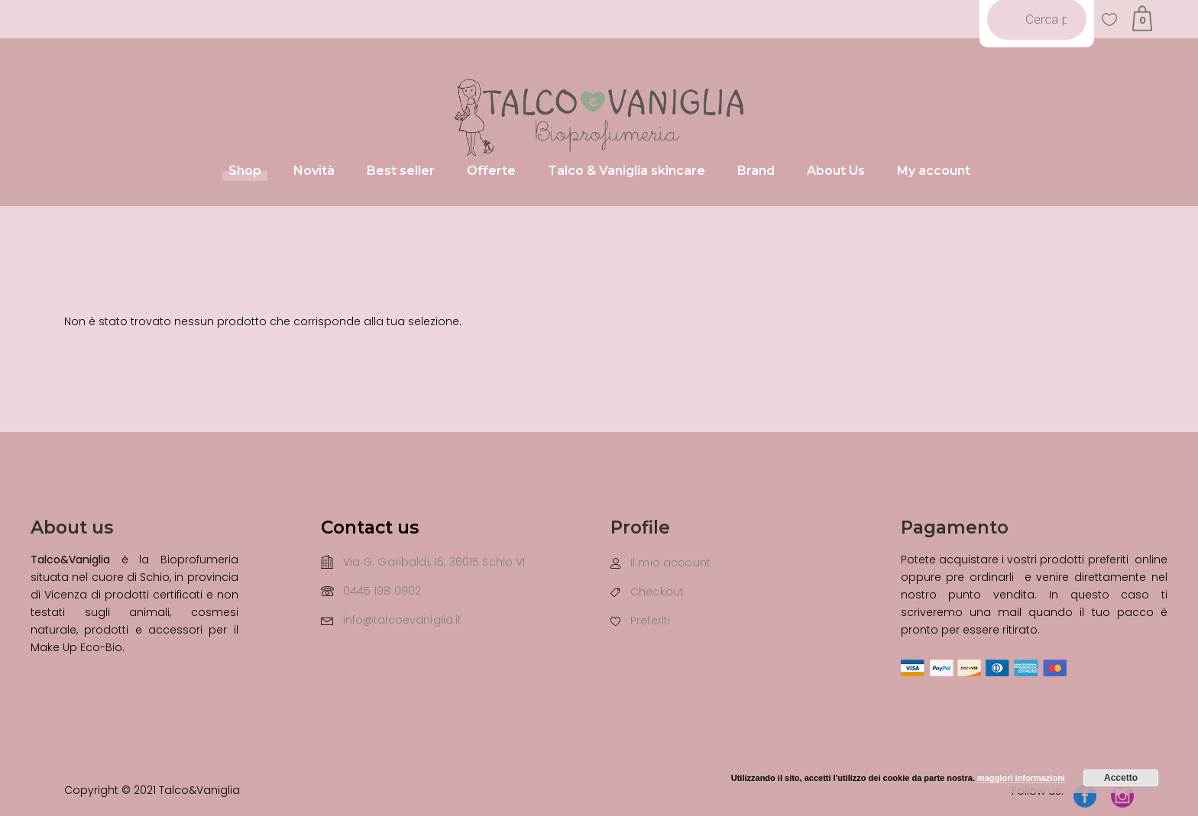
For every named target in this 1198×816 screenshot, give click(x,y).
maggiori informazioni (1021, 777)
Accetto (1121, 777)
